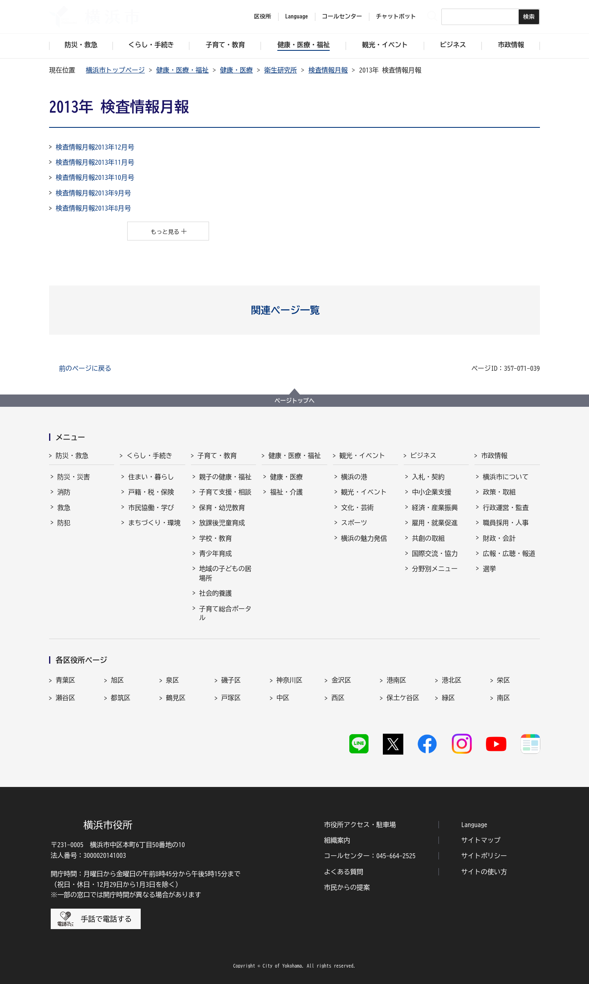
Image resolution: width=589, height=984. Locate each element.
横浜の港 (354, 477)
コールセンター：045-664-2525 (370, 855)
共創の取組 (428, 538)
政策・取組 (499, 492)
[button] (294, 310)
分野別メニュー (435, 568)
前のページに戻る (85, 368)
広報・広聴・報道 (509, 553)
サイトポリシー (484, 855)
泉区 (172, 680)
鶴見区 (176, 697)
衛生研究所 (280, 70)
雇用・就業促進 (435, 522)
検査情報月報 (328, 70)
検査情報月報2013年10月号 (95, 177)
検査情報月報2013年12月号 (95, 147)
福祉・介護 (286, 492)
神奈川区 (290, 680)
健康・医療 (236, 70)
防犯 (63, 522)
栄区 (503, 680)
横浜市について (505, 477)
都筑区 (120, 697)
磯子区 (231, 680)
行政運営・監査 (505, 507)
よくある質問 (343, 871)
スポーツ (354, 522)
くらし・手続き (149, 455)
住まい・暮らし (151, 477)
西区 (337, 697)
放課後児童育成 (222, 522)
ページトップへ (294, 401)
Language (474, 824)
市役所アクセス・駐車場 (360, 824)
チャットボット (396, 16)
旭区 (117, 680)
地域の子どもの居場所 (225, 573)
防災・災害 (73, 477)
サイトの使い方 (484, 871)
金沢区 (341, 680)
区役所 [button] (262, 16)
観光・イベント (362, 455)
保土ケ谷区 (403, 697)
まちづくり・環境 (154, 522)
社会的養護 (215, 593)
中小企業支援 (431, 492)
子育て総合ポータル (225, 613)
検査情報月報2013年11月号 (95, 162)
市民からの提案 (347, 887)
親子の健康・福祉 (225, 477)
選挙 (489, 568)
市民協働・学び (151, 507)
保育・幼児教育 (222, 507)
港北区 (451, 680)
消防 (63, 492)
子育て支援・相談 (225, 492)
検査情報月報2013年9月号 (93, 193)
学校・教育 (215, 538)
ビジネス (423, 455)
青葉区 (65, 680)
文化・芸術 (357, 507)
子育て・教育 (217, 455)
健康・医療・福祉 (182, 70)
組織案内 (337, 840)
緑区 (448, 697)
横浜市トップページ (115, 70)
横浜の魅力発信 (364, 538)
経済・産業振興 (435, 507)
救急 (63, 507)
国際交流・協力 (435, 553)
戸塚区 (231, 697)
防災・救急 (72, 455)
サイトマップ (481, 840)
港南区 (396, 680)
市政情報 (494, 455)
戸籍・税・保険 (151, 492)
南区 (503, 697)
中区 (283, 697)
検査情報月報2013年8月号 (93, 208)
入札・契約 (428, 477)
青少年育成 (215, 553)
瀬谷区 (65, 697)
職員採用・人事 (505, 522)
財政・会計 (499, 538)
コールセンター (342, 16)
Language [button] (296, 16)
